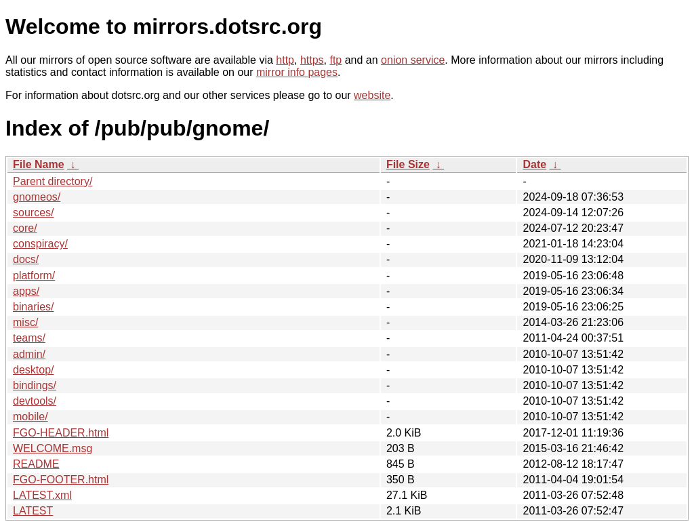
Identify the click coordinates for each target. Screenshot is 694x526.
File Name (38, 164)
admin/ (29, 354)
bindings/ (34, 385)
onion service (413, 60)
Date (534, 164)
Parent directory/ (52, 181)
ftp (335, 60)
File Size (408, 164)
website (372, 95)
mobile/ (30, 416)
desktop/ (33, 370)
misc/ (25, 322)
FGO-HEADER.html (60, 433)
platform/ (34, 275)
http (285, 60)
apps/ (26, 291)
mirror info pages (297, 72)
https (312, 60)
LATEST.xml (42, 495)
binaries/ (33, 306)
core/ (25, 228)
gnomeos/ (36, 197)
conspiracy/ (40, 243)
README (36, 464)
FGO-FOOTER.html (60, 479)
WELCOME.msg (52, 448)
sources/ (33, 212)
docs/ (26, 259)
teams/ (29, 338)
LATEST (33, 511)
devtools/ (34, 401)
